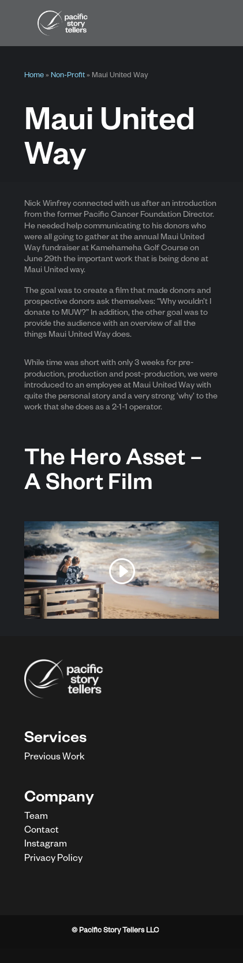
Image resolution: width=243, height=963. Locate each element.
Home (34, 76)
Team (36, 817)
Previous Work (54, 758)
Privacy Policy (53, 860)
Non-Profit (68, 76)
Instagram (45, 845)
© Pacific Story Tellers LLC (115, 931)
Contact (41, 831)
